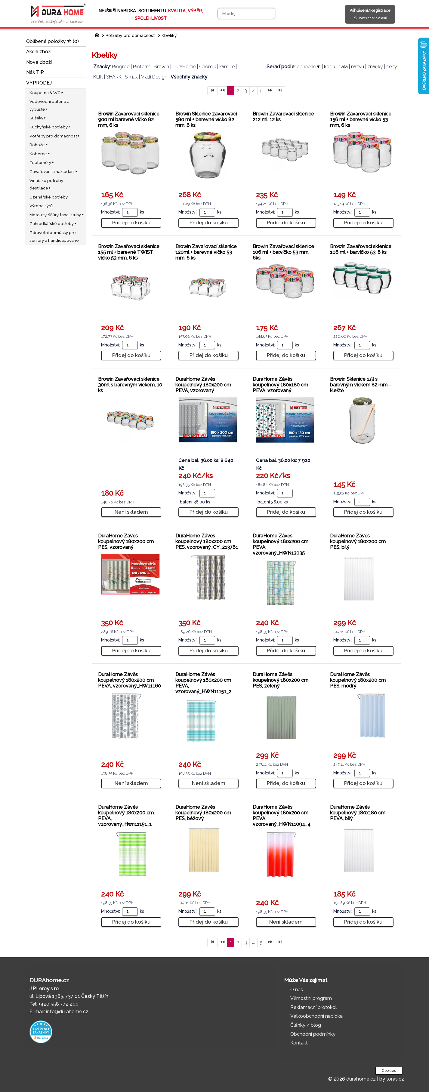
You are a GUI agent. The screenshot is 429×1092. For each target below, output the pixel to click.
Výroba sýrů (41, 205)
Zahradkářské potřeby (53, 223)
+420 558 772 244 (58, 1004)
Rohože (38, 144)
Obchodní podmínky (312, 1034)
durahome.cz (361, 1079)
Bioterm (141, 66)
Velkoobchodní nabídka (316, 1016)
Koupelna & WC (46, 92)
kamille (227, 66)
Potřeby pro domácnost (55, 136)
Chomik (207, 66)
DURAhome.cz (49, 980)
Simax (131, 77)
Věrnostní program (311, 998)
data (343, 66)
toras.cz (395, 1079)
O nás (296, 989)
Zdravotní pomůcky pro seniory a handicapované (54, 236)
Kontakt (299, 1043)
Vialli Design (154, 77)
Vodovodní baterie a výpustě (49, 105)
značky (375, 66)
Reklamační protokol (313, 1007)
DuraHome (184, 66)
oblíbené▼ (309, 66)
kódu (329, 66)
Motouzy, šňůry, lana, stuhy (57, 214)
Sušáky (38, 117)
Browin (161, 66)
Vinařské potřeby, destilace (46, 184)
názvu (357, 66)
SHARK (114, 77)
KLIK (98, 77)
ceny (391, 66)
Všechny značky (189, 77)
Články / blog (305, 1025)
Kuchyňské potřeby (50, 127)
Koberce (40, 153)
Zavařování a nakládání (53, 171)
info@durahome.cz (67, 1011)
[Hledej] (246, 13)
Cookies (389, 1071)
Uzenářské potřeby (48, 197)
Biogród (121, 66)
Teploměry (42, 162)
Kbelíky (169, 35)
